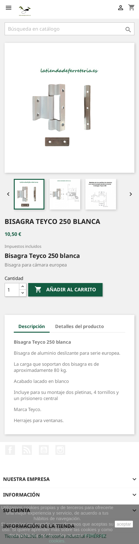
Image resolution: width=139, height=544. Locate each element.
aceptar (124, 524)
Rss (27, 450)
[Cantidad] (12, 290)
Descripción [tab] (31, 326)
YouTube (44, 450)
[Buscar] (69, 28)
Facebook (10, 450)
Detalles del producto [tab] (79, 326)
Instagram (60, 450)
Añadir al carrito (65, 290)
